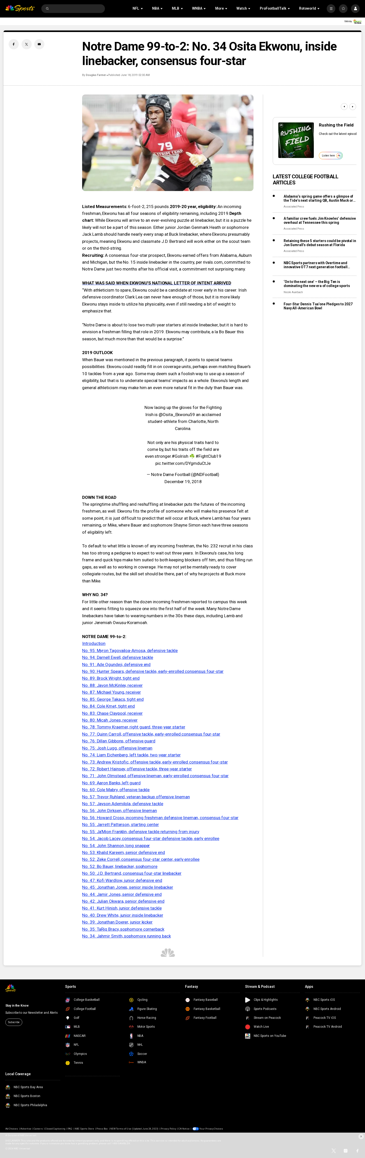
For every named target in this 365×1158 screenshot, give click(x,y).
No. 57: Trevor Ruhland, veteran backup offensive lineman (136, 796)
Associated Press (294, 206)
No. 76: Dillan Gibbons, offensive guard (118, 740)
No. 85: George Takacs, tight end (112, 699)
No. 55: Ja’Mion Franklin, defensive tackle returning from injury (140, 831)
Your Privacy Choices (211, 1128)
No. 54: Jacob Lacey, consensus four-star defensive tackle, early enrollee (150, 838)
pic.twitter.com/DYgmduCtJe (183, 463)
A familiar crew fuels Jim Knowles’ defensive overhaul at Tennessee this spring (320, 220)
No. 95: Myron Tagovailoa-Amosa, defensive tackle (130, 650)
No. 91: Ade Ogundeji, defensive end (116, 664)
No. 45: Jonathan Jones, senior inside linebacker (127, 887)
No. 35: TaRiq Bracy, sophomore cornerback (123, 929)
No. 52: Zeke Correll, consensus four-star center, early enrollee (140, 859)
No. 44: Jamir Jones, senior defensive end (122, 894)
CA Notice (183, 1128)
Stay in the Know (17, 1005)
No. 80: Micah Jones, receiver (110, 720)
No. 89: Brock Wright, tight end (110, 678)
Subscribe (14, 1022)
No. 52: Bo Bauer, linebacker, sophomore (119, 866)
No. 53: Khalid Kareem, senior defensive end (123, 852)
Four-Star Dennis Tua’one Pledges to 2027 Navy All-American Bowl (318, 306)
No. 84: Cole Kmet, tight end (108, 706)
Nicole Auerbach (293, 292)
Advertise (25, 1128)
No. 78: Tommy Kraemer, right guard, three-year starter (133, 726)
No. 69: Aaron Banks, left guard (111, 782)
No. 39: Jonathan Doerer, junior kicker (117, 922)
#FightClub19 (208, 456)
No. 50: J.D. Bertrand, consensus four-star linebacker (131, 873)
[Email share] (39, 44)
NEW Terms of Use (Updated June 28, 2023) (134, 1128)
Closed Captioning (55, 1128)
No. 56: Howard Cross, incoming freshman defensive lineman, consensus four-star (160, 817)
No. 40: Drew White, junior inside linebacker (122, 915)
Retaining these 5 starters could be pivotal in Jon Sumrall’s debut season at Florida (320, 243)
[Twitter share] (27, 44)
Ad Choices (11, 1128)
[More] (331, 8)
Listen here (332, 155)
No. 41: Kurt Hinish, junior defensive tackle (121, 908)
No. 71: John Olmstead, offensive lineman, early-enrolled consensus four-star (155, 775)
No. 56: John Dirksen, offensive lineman (119, 810)
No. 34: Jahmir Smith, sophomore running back (126, 936)
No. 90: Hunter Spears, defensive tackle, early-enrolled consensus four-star (153, 671)
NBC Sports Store (84, 1128)
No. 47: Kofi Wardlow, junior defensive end (122, 880)
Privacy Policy (168, 1128)
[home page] (20, 9)
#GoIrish (180, 456)
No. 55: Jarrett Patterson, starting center (120, 824)
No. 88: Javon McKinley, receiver (112, 685)
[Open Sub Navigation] (142, 8)
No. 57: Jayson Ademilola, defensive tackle (122, 803)
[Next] (352, 106)
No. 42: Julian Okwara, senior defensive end (123, 901)
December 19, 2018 (183, 481)
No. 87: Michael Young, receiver (111, 692)
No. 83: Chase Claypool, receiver (112, 713)
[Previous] (344, 106)
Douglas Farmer (96, 75)
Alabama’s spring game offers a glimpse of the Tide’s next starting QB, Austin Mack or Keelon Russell (318, 198)
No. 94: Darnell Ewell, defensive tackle (117, 657)
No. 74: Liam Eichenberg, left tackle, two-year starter (131, 754)
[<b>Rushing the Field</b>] (296, 140)
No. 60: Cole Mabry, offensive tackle (116, 789)
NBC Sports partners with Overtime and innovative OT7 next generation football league (316, 265)
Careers (38, 1128)
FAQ (70, 1128)
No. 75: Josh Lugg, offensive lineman (117, 748)
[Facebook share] (14, 44)
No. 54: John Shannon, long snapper (116, 845)
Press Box (102, 1128)
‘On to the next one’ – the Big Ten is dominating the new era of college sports (317, 284)
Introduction (93, 643)
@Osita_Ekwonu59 (177, 414)
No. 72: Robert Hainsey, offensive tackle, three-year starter (137, 768)
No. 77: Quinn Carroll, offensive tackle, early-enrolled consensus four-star (151, 734)
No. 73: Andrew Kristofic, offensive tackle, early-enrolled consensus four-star (155, 762)
